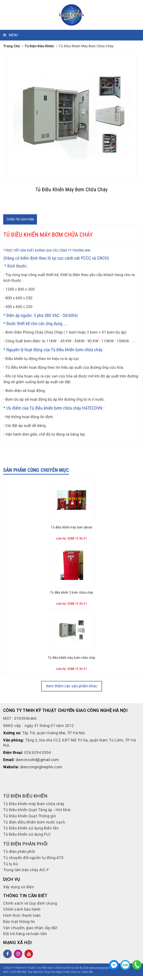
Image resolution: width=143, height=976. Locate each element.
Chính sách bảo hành (22, 909)
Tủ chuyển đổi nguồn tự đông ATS (33, 857)
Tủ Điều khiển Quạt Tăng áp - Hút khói (37, 810)
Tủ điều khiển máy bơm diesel (71, 527)
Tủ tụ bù (10, 864)
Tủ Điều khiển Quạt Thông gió (29, 816)
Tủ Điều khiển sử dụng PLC (27, 834)
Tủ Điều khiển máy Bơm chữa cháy (86, 46)
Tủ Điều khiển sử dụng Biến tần (31, 828)
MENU (10, 35)
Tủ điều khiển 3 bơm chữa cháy (71, 592)
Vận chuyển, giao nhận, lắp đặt (30, 928)
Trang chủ (11, 46)
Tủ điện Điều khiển (39, 46)
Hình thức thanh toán (22, 915)
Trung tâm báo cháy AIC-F (26, 870)
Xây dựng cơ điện (18, 887)
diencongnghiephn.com (41, 767)
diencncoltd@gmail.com (37, 759)
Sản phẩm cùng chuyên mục (36, 470)
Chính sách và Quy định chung (30, 903)
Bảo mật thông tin (19, 921)
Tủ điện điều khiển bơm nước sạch (34, 822)
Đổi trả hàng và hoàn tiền (25, 933)
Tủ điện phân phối (19, 851)
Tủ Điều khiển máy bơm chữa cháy (71, 658)
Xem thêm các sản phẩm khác (71, 686)
